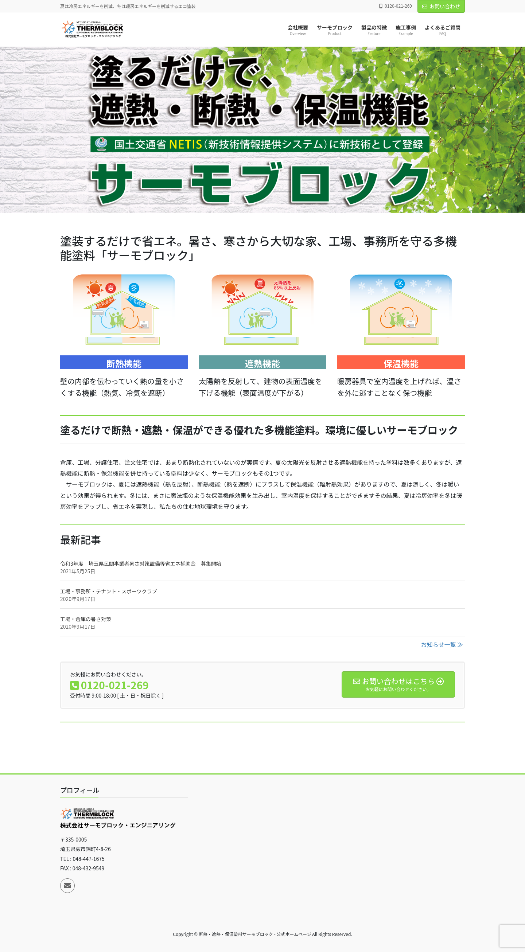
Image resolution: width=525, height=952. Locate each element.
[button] (39, 130)
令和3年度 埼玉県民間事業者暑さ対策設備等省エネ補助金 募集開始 (140, 563)
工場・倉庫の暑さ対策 (85, 619)
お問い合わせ (441, 6)
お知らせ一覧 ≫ (442, 644)
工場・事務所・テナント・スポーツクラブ (108, 591)
